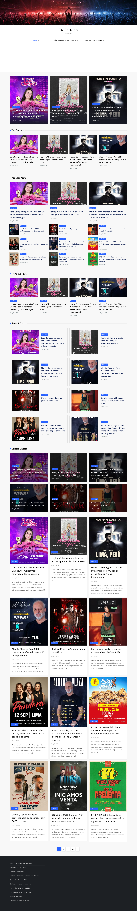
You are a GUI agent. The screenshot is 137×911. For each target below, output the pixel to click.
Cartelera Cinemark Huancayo (20, 884)
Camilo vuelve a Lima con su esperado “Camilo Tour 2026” (112, 401)
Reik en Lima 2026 (16, 896)
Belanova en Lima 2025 (18, 867)
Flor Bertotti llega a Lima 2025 (20, 892)
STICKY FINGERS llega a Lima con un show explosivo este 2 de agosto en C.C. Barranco (112, 259)
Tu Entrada (68, 29)
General (16, 107)
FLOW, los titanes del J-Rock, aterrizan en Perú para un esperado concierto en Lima (112, 244)
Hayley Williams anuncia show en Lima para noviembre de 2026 (67, 113)
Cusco (46, 40)
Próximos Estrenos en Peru (65, 40)
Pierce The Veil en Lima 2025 (20, 888)
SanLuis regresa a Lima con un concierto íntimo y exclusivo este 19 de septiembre (72, 259)
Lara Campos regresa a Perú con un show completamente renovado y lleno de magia (28, 113)
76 (73, 848)
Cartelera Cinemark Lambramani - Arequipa (25, 876)
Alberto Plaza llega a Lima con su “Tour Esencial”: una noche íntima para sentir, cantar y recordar (73, 244)
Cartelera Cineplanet (17, 872)
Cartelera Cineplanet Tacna (19, 900)
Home (36, 40)
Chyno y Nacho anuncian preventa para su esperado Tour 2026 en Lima (28, 817)
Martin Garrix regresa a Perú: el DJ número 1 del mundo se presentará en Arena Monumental (107, 214)
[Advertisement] (68, 57)
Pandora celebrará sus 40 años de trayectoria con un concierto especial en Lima (34, 244)
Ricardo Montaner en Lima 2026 (21, 863)
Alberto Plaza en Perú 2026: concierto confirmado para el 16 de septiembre (113, 159)
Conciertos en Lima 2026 (92, 40)
